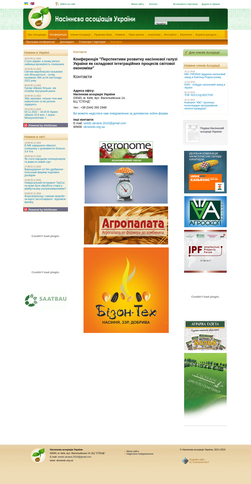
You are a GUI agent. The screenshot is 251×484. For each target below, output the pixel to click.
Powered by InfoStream (43, 125)
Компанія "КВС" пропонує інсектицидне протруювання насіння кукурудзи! (201, 105)
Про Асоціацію (36, 34)
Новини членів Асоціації (202, 65)
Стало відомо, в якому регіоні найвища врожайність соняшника (44, 63)
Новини (120, 34)
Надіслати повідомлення (140, 454)
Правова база (103, 34)
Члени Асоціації (80, 34)
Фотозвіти (170, 34)
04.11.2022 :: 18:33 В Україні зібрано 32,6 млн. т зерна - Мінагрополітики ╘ (41, 114)
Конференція (58, 34)
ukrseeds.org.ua (94, 126)
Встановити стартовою (185, 4)
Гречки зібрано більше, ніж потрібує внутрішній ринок (40, 90)
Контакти (116, 41)
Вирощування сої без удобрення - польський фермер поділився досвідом (45, 172)
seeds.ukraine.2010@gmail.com (104, 123)
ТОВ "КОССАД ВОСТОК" (198, 95)
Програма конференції (40, 41)
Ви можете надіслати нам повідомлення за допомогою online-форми (120, 113)
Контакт (153, 4)
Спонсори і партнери (92, 41)
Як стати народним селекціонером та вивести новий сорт (45, 160)
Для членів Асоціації (204, 52)
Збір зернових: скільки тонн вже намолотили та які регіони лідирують (43, 101)
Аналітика (154, 34)
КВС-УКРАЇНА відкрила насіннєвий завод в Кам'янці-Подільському (204, 76)
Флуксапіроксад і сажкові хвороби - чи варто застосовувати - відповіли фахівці (45, 199)
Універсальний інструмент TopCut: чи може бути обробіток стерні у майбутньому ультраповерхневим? (45, 185)
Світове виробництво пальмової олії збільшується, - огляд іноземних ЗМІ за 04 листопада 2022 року (44, 76)
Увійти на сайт (67, 4)
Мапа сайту (137, 4)
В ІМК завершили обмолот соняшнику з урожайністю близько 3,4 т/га (45, 148)
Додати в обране (211, 4)
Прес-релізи (136, 34)
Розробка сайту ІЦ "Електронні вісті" (199, 460)
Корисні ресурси (206, 34)
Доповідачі (67, 41)
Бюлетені (186, 34)
